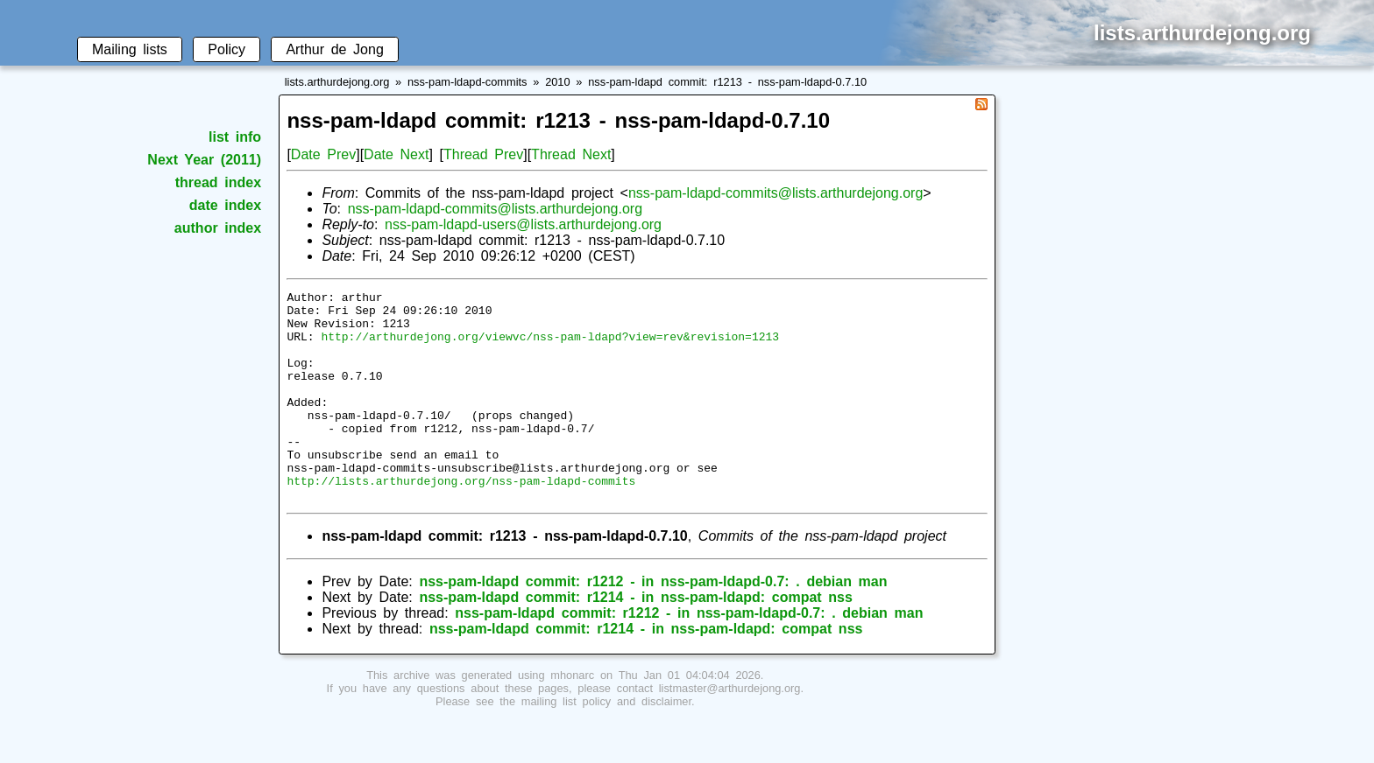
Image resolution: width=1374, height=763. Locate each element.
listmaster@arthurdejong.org (730, 730)
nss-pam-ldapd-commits (467, 81)
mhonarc (572, 717)
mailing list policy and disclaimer (606, 743)
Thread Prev (483, 154)
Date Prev (323, 154)
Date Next (396, 154)
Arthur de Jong (334, 49)
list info (235, 137)
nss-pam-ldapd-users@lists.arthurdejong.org (523, 224)
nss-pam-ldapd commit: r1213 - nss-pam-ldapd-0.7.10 (727, 81)
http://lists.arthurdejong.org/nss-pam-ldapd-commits (461, 520)
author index (217, 227)
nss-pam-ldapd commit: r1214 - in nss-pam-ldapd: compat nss (636, 639)
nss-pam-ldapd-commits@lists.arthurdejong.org (775, 193)
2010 (557, 81)
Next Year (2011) (204, 159)
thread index (218, 182)
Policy (226, 49)
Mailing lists (129, 49)
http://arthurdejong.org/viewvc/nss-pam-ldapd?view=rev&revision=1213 (550, 346)
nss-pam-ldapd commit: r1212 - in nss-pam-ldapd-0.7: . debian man (653, 623)
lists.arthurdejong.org (337, 81)
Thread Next (571, 154)
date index (225, 205)
